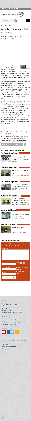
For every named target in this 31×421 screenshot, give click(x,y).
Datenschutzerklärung (9, 347)
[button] (6, 144)
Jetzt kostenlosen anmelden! (11, 324)
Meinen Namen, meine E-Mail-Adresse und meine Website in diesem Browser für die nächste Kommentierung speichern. (22, 269)
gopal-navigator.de (13, 8)
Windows (4, 307)
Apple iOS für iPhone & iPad (10, 305)
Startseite (4, 8)
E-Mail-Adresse (6, 269)
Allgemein (7, 26)
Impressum (5, 344)
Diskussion (9, 69)
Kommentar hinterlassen (8, 33)
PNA (10, 140)
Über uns (4, 349)
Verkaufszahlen (21, 140)
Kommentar (5, 248)
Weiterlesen (16, 161)
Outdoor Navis (6, 311)
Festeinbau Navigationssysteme (12, 312)
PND (13, 140)
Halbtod (8, 68)
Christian (23, 132)
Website (4, 274)
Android (4, 303)
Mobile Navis (21, 138)
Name (3, 264)
